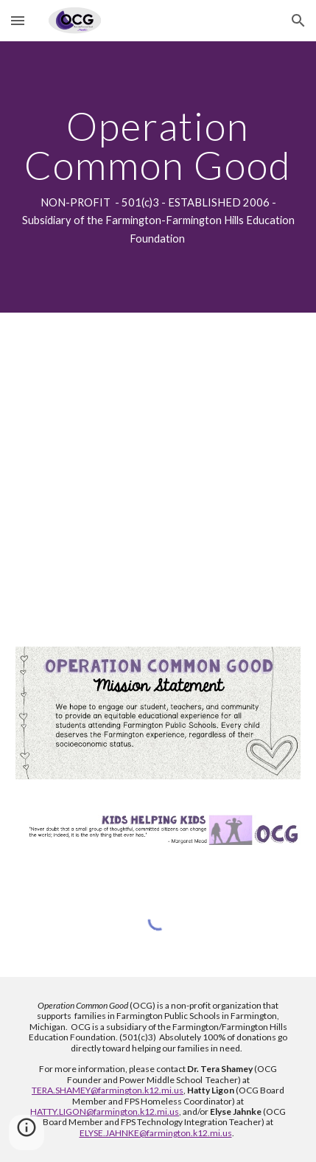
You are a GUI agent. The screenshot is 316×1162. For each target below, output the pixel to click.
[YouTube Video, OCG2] (158, 470)
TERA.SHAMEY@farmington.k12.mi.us (107, 1090)
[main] (158, 177)
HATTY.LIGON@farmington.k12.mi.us (104, 1111)
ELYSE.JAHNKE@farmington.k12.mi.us (156, 1132)
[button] (17, 20)
